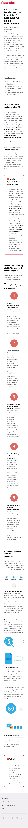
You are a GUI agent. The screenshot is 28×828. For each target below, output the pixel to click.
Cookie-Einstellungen (8, 805)
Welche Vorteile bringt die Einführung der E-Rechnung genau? (15, 88)
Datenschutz (5, 802)
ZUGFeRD (12, 238)
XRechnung (12, 240)
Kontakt (3, 795)
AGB (2, 808)
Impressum (4, 798)
